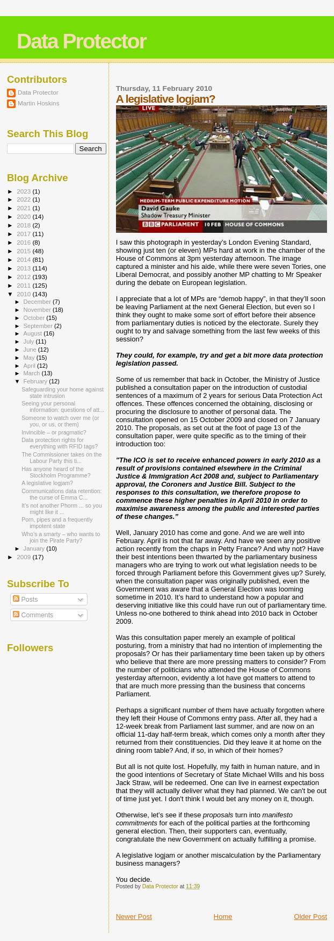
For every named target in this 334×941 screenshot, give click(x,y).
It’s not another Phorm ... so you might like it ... (61, 508)
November (38, 309)
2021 (24, 207)
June (31, 349)
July (30, 341)
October (35, 318)
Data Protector (81, 41)
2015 (24, 250)
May (30, 357)
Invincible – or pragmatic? (53, 432)
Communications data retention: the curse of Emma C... (61, 494)
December (38, 301)
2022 (24, 199)
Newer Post (134, 917)
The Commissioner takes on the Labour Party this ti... (61, 457)
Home (223, 917)
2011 (24, 285)
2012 (24, 276)
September (39, 326)
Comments (33, 615)
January (35, 548)
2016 (24, 242)
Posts (25, 599)
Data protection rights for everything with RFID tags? (59, 443)
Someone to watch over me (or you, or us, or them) (60, 421)
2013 (24, 268)
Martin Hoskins (39, 102)
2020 (24, 216)
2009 (24, 556)
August (34, 333)
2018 (24, 225)
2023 (24, 191)
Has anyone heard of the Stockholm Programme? (55, 472)
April (30, 365)
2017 (24, 233)
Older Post (310, 917)
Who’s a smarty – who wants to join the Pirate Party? (60, 537)
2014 (24, 259)
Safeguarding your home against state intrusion (62, 392)
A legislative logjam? (47, 483)
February (36, 381)
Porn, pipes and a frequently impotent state (56, 522)
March (33, 373)
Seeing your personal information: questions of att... (62, 406)
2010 (24, 293)
